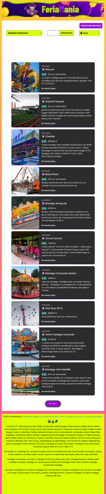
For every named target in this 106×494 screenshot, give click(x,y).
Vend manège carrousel (58, 334)
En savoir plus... (49, 88)
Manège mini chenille (56, 369)
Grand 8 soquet (53, 101)
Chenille (48, 136)
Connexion (69, 416)
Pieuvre (48, 69)
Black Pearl (50, 174)
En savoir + (81, 416)
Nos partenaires (95, 416)
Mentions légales (32, 416)
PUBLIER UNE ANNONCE (91, 25)
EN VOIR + (53, 403)
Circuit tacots (52, 238)
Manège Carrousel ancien (59, 273)
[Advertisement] (53, 50)
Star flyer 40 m (52, 308)
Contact (45, 416)
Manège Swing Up (54, 203)
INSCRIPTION (57, 416)
